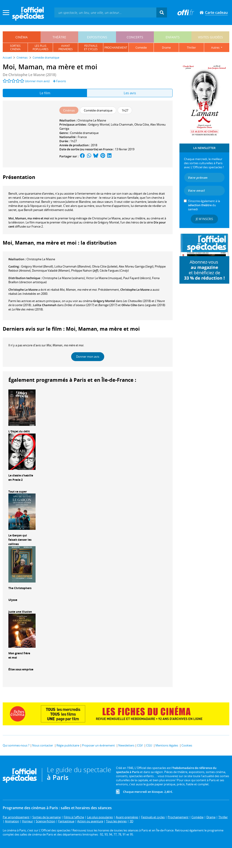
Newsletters (126, 745)
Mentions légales (166, 745)
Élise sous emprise (20, 669)
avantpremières (65, 47)
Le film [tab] (45, 93)
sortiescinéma (15, 47)
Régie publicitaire (67, 745)
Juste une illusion (20, 612)
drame (166, 48)
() (37, 266)
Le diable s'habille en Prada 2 (20, 478)
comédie (141, 48)
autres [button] (215, 48)
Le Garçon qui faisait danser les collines (19, 539)
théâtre (59, 37)
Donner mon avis (87, 357)
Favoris (59, 81)
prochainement (115, 48)
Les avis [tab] (130, 93)
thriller (191, 48)
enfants (173, 37)
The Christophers (19, 588)
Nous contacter (42, 745)
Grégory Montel (98, 124)
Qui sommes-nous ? (16, 745)
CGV (140, 745)
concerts (135, 37)
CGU (149, 745)
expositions (97, 37)
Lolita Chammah (122, 124)
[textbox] (105, 12)
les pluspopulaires (40, 47)
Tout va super (17, 491)
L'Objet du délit (19, 431)
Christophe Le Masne (91, 120)
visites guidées (210, 37)
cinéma (21, 37)
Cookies (186, 745)
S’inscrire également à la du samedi (204, 205)
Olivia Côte (141, 124)
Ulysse (12, 600)
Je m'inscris (204, 219)
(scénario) (63, 278)
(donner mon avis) (37, 81)
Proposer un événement (98, 745)
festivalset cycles (91, 47)
